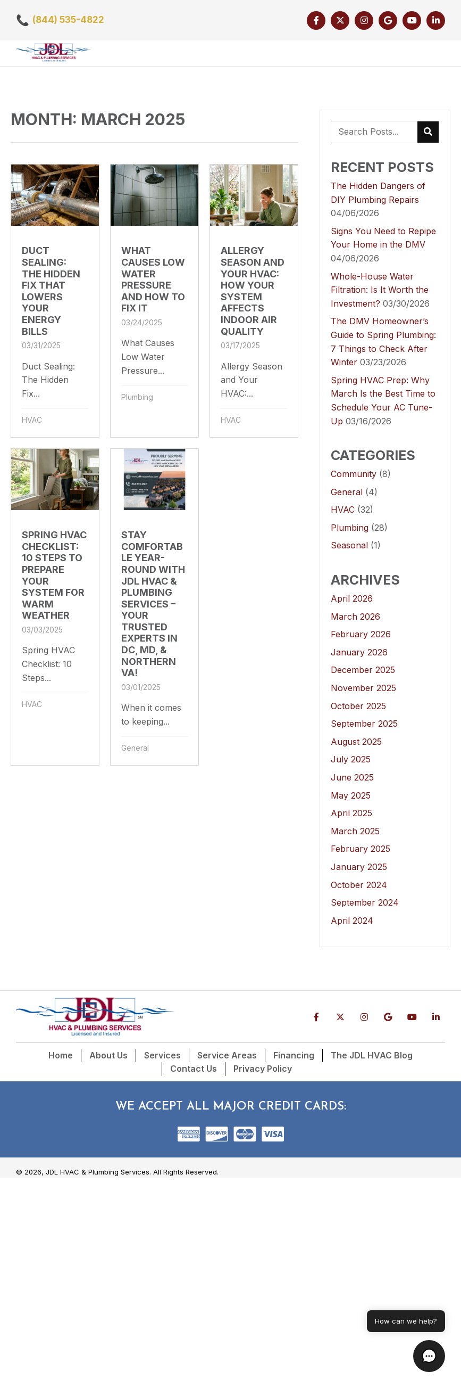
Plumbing (137, 396)
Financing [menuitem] (293, 1055)
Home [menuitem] (60, 1055)
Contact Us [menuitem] (193, 1068)
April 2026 (352, 598)
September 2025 (364, 723)
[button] (316, 20)
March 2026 (355, 616)
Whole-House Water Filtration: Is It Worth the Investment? (380, 290)
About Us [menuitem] (108, 1055)
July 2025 (351, 759)
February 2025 (360, 848)
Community (353, 474)
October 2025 (358, 706)
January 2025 (359, 866)
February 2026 (361, 634)
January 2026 (359, 652)
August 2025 (356, 741)
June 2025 (352, 777)
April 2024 (352, 920)
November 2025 (363, 688)
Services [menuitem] (162, 1055)
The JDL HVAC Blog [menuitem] (372, 1055)
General (135, 747)
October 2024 (359, 885)
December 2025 (363, 669)
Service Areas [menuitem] (227, 1055)
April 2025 (351, 813)
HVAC (32, 419)
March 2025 (355, 831)
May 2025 (351, 795)
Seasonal (349, 545)
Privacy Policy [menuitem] (262, 1068)
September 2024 (365, 902)
